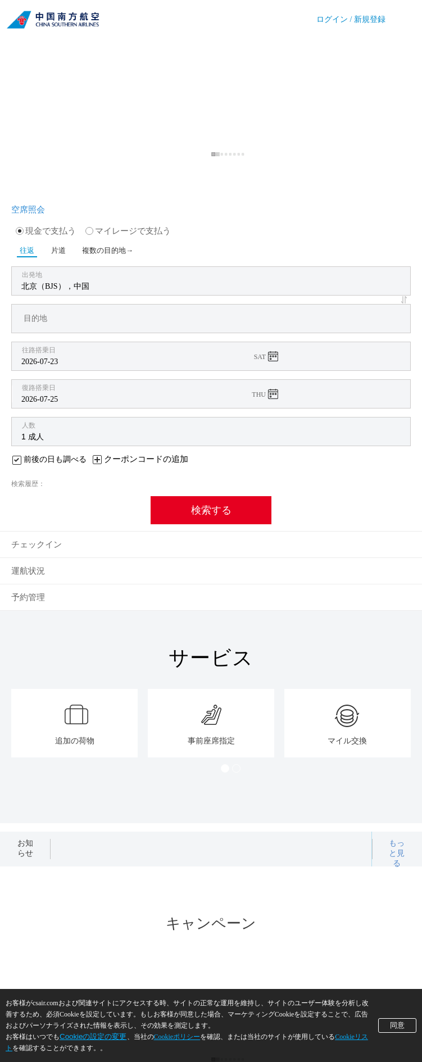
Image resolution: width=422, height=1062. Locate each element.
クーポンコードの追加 (146, 459)
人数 (28, 425)
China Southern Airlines (53, 17)
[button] (405, 300)
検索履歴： (28, 484)
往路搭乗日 (39, 350)
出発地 (32, 275)
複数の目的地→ (99, 250)
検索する (211, 510)
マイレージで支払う (128, 230)
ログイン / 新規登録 (350, 19)
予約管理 (28, 597)
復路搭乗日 (39, 388)
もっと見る (397, 853)
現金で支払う (46, 230)
